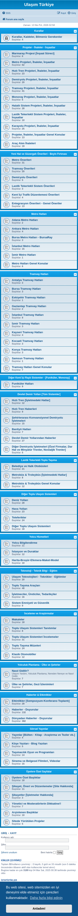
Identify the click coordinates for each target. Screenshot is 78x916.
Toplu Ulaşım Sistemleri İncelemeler (35, 636)
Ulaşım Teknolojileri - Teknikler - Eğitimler (39, 576)
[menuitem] (6, 13)
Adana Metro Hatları (25, 219)
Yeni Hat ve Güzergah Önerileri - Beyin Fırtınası (39, 153)
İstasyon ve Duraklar (25, 551)
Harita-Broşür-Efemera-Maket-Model (35, 560)
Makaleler (18, 619)
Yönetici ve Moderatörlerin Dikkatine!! (36, 803)
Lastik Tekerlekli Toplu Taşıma (39, 460)
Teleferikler (19, 517)
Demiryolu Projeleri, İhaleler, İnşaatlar (36, 79)
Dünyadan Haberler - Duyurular (32, 718)
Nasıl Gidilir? (20, 670)
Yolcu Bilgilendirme (24, 542)
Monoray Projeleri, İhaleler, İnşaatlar (35, 96)
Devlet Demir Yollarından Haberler (34, 437)
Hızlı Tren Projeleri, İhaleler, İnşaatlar (35, 70)
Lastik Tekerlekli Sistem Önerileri (33, 186)
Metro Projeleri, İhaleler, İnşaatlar (33, 62)
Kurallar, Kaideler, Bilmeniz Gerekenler (37, 36)
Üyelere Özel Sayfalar (39, 771)
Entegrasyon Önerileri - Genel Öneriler (37, 203)
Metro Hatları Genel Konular (30, 263)
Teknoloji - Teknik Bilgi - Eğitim (39, 570)
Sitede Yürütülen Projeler (28, 821)
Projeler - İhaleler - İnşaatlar (39, 47)
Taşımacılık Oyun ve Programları (33, 752)
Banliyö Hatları (21, 429)
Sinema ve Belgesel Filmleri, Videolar (36, 760)
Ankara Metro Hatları (25, 228)
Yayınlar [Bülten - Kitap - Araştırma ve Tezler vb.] (43, 734)
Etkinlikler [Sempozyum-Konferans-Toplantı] (40, 700)
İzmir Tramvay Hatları (26, 323)
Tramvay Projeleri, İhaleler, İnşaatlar (35, 88)
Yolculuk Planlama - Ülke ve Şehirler (39, 664)
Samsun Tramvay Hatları (28, 358)
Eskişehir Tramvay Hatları (28, 297)
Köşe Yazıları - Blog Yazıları (29, 743)
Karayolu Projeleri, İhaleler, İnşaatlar (35, 125)
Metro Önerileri (21, 159)
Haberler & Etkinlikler (39, 694)
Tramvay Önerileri (23, 168)
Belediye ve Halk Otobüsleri (30, 466)
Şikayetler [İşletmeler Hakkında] (32, 794)
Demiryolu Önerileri (24, 177)
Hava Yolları (19, 508)
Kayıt (13, 833)
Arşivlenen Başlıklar (25, 812)
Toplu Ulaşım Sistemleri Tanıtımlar (34, 628)
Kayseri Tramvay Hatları (27, 332)
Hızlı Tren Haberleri (24, 408)
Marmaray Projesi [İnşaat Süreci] (33, 53)
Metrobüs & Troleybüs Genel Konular (36, 483)
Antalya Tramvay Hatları (27, 280)
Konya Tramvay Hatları (26, 349)
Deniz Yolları (20, 500)
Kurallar (39, 30)
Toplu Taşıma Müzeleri (26, 645)
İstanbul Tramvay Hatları (27, 314)
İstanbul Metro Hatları (26, 246)
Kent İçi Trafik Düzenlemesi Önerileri (35, 194)
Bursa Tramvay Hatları (26, 288)
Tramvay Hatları (39, 274)
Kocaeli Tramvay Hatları (27, 340)
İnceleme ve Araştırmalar (39, 613)
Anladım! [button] (39, 908)
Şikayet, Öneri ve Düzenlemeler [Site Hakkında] (42, 786)
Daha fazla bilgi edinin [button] (46, 898)
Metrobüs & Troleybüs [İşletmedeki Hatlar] (39, 474)
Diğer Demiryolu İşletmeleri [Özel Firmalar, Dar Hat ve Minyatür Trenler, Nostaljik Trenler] (42, 448)
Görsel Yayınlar (39, 728)
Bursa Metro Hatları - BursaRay (32, 237)
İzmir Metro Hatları (24, 254)
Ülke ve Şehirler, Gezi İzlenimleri (33, 684)
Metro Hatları (39, 214)
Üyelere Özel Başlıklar (26, 777)
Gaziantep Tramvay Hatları (29, 306)
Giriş (4, 833)
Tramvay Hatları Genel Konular (32, 367)
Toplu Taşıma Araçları (26, 585)
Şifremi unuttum (9, 852)
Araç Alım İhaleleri (24, 143)
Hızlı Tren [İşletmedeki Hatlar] (31, 400)
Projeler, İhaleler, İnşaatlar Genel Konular (38, 134)
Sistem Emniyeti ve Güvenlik (30, 602)
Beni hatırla (48, 852)
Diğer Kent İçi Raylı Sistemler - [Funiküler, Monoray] (39, 377)
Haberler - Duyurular (25, 709)
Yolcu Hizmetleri (38, 536)
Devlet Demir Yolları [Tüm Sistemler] (38, 394)
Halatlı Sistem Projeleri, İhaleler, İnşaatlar (38, 105)
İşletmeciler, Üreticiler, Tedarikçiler (34, 594)
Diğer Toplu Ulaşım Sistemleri (39, 494)
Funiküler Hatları (22, 383)
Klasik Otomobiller (24, 654)
